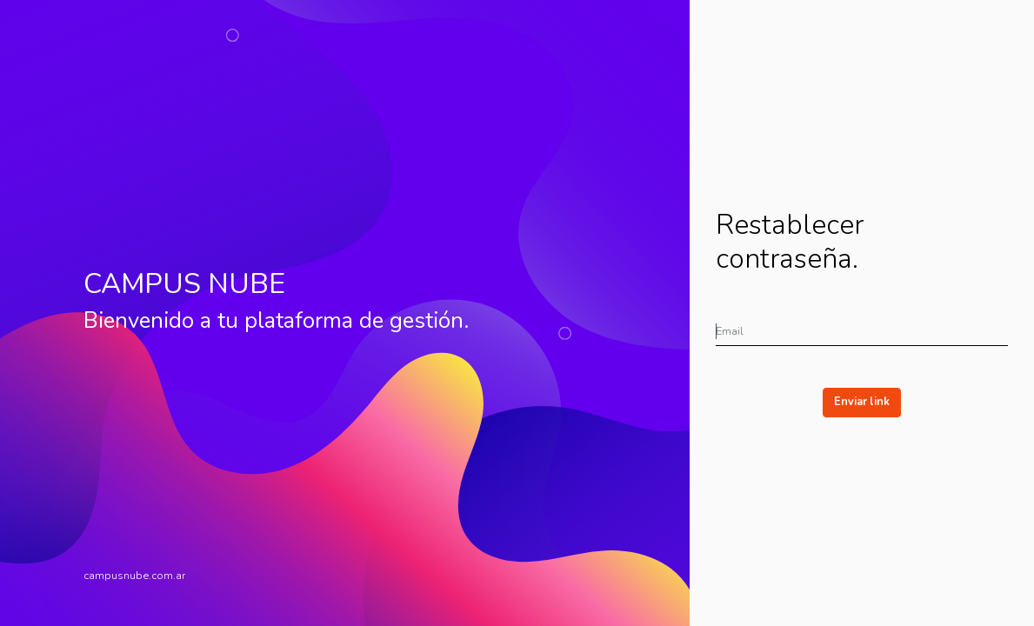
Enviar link (862, 402)
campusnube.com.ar (134, 575)
